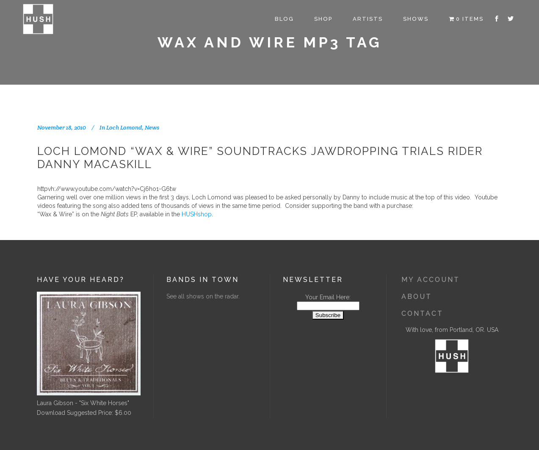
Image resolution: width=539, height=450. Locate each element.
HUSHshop (197, 214)
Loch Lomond (124, 127)
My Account (430, 280)
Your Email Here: (328, 297)
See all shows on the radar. (203, 296)
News (152, 127)
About (416, 297)
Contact (422, 313)
